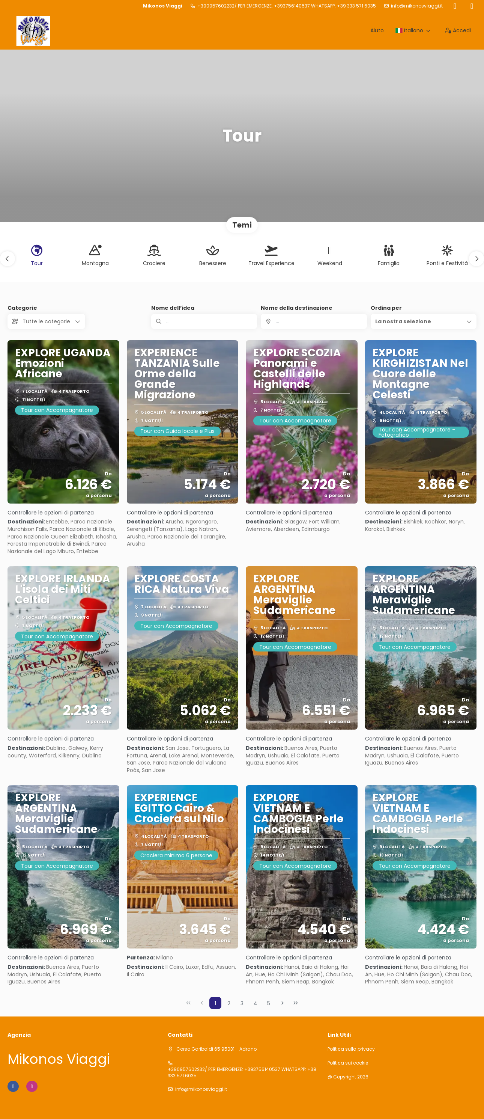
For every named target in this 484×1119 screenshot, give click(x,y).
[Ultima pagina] (296, 1003)
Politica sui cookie (348, 1063)
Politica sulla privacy (351, 1049)
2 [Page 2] (228, 1003)
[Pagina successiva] (283, 1003)
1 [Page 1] (215, 1003)
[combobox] (314, 321)
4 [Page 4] (255, 1003)
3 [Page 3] (242, 1003)
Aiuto (377, 30)
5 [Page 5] (268, 1003)
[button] (7, 258)
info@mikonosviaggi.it (417, 6)
